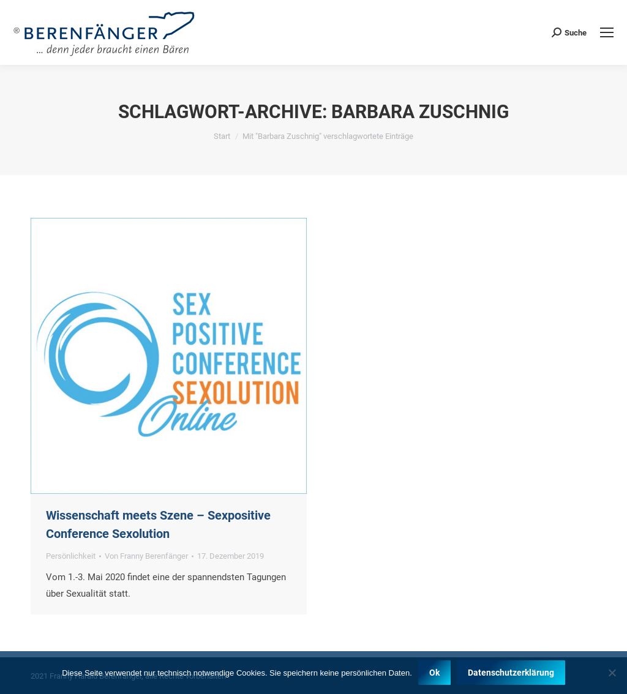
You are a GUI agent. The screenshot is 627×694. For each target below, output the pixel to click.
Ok (434, 672)
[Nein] (612, 672)
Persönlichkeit (71, 556)
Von (146, 556)
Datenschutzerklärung (511, 672)
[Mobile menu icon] (607, 32)
